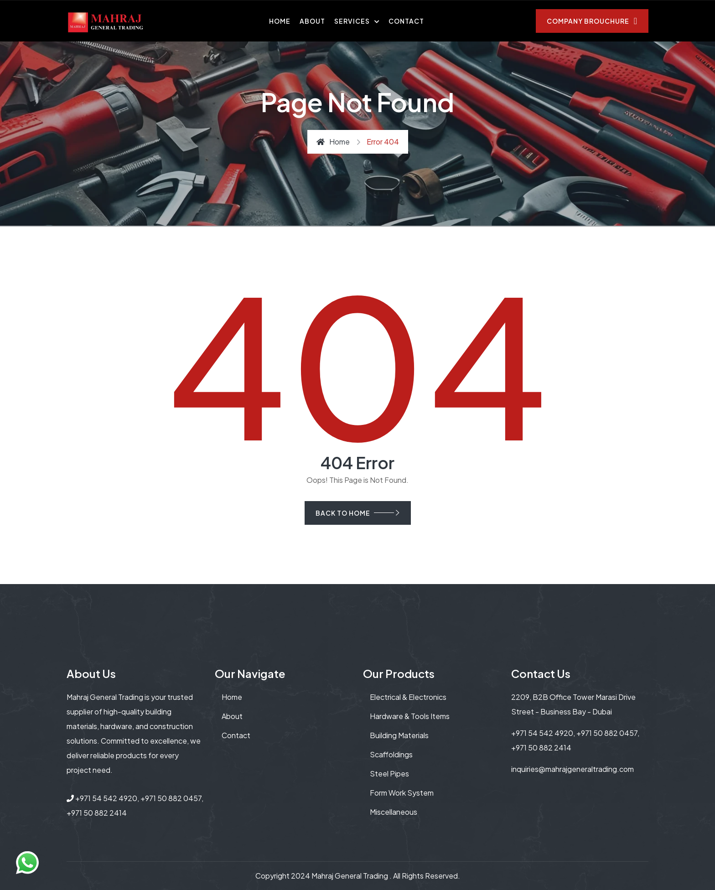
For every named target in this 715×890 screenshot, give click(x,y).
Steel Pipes (389, 773)
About (312, 21)
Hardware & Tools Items (410, 716)
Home (279, 21)
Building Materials (399, 735)
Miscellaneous (393, 812)
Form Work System (402, 792)
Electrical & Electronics (408, 697)
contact (236, 735)
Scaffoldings (391, 754)
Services (352, 21)
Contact (406, 21)
